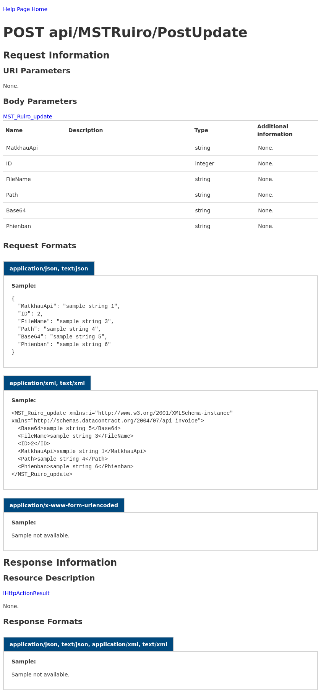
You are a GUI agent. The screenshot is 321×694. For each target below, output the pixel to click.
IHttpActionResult (26, 593)
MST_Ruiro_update (27, 116)
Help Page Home (25, 9)
